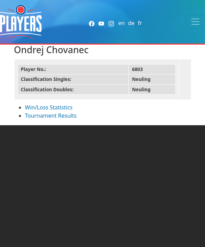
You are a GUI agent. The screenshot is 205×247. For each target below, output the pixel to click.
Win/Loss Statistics (49, 107)
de (131, 23)
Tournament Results (51, 115)
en (121, 23)
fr (140, 23)
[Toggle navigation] (195, 21)
